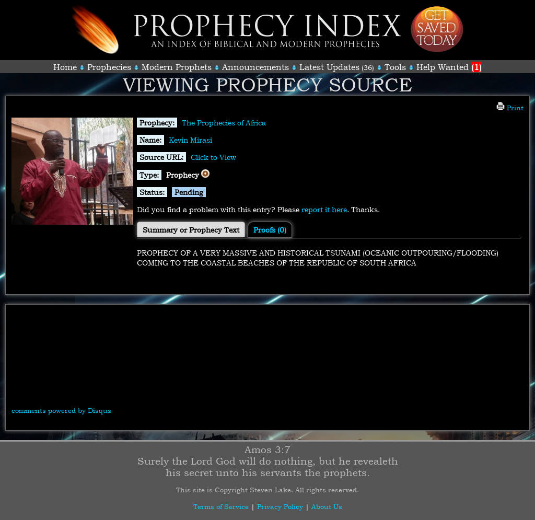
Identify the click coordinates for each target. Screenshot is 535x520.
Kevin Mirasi (190, 140)
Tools (395, 67)
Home (65, 67)
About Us (326, 506)
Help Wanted (449, 67)
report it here (324, 209)
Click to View (213, 157)
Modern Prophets (177, 67)
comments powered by (61, 410)
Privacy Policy (280, 506)
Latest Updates (329, 67)
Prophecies (109, 67)
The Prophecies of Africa (224, 123)
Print (510, 107)
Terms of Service (221, 506)
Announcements (255, 67)
